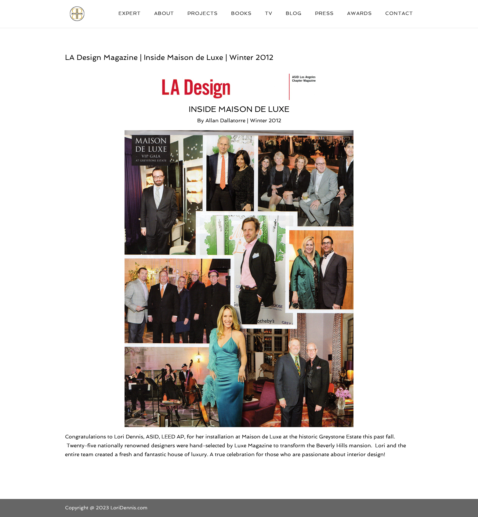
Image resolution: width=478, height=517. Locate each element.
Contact (399, 13)
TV (268, 13)
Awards (359, 13)
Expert (129, 13)
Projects (202, 13)
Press (324, 13)
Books (241, 13)
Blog (294, 13)
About (164, 13)
